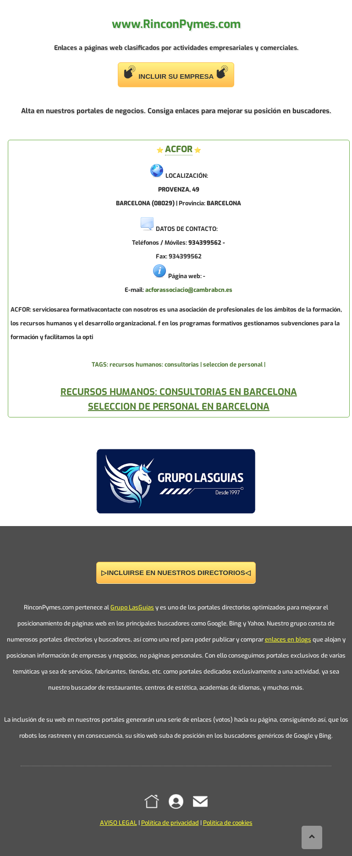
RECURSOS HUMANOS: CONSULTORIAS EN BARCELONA (178, 392)
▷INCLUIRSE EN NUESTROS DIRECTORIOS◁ (175, 572)
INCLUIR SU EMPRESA (176, 72)
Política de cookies (228, 823)
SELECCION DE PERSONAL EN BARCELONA (179, 407)
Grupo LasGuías (132, 607)
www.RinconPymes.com (176, 24)
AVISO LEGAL (118, 823)
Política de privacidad (170, 823)
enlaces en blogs (288, 639)
